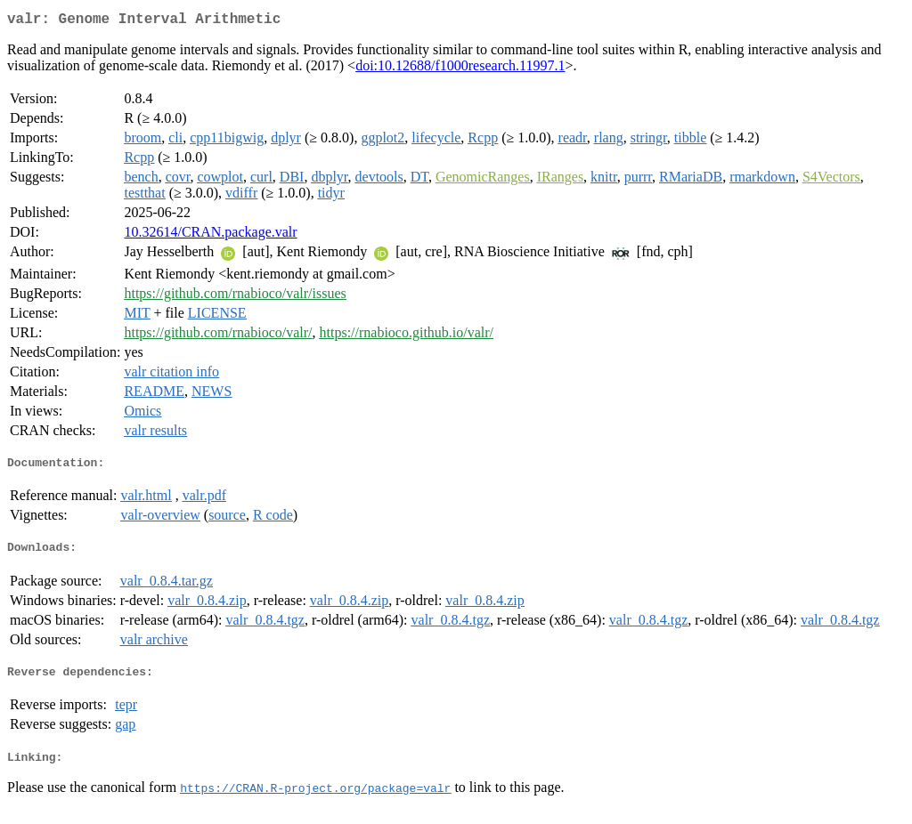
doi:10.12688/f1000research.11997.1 (460, 69)
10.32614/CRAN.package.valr (210, 235)
